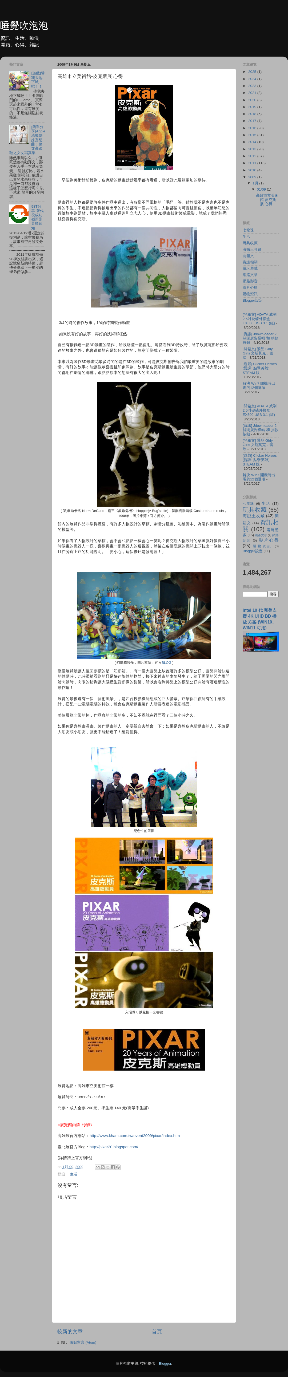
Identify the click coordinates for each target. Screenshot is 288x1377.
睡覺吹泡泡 (24, 25)
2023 (252, 86)
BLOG (166, 663)
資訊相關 (250, 262)
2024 (252, 79)
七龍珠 (248, 230)
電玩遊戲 (250, 268)
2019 (252, 107)
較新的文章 (70, 1331)
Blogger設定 (253, 300)
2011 (252, 163)
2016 (252, 128)
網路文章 (250, 275)
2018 (252, 114)
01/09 (262, 189)
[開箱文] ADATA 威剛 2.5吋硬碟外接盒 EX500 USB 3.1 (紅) (260, 319)
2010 (252, 170)
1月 (256, 183)
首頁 (157, 1331)
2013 (252, 149)
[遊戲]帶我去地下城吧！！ (38, 79)
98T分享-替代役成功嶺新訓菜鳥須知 (37, 217)
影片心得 (250, 288)
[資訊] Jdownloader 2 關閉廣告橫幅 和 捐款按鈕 (260, 338)
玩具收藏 (250, 243)
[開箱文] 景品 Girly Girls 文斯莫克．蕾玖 (258, 353)
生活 (73, 1174)
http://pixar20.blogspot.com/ (114, 1147)
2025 (252, 72)
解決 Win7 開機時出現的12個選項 (259, 385)
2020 (252, 100)
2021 (252, 93)
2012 (252, 156)
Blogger (165, 1364)
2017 (252, 121)
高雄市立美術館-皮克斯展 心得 (267, 200)
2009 (252, 177)
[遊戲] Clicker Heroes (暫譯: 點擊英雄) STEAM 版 (260, 368)
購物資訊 (250, 294)
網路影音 (250, 281)
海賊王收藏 (252, 249)
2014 (252, 142)
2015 (252, 135)
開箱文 (248, 256)
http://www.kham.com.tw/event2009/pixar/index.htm (135, 1136)
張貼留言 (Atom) (83, 1342)
